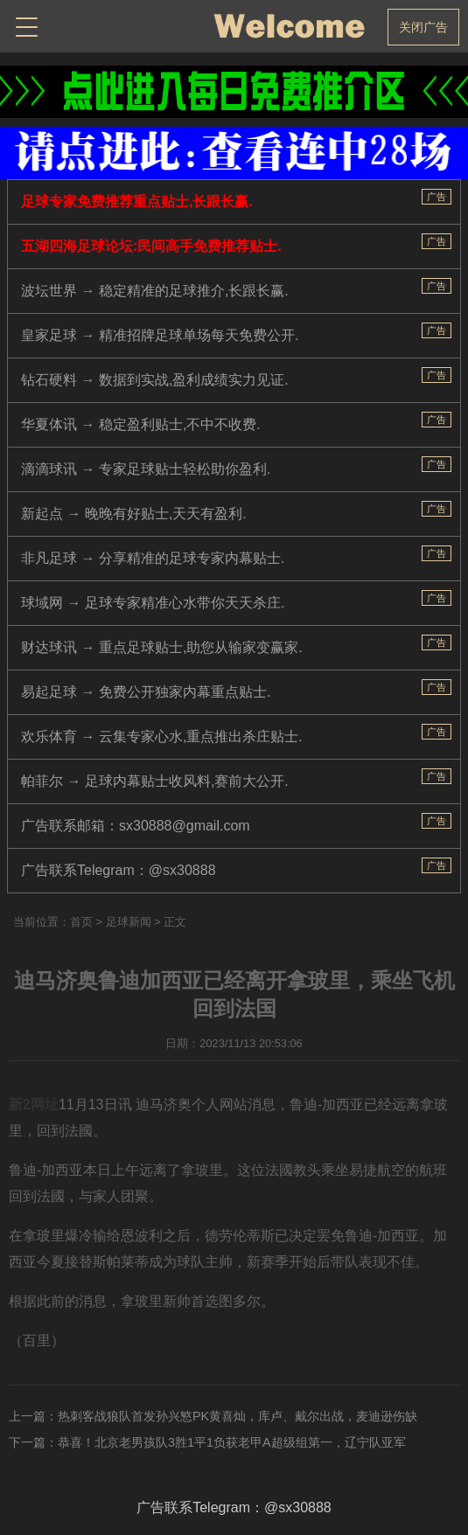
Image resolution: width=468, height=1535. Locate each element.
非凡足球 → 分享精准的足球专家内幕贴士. (152, 558)
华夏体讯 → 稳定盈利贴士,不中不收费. (141, 424)
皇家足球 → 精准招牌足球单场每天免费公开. (159, 335)
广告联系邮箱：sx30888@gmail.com (135, 825)
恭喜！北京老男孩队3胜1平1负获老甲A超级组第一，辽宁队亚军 (232, 1442)
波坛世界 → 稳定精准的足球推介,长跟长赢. (155, 290)
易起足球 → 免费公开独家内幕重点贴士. (145, 691)
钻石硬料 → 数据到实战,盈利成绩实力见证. (155, 379)
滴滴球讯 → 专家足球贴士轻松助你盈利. (145, 469)
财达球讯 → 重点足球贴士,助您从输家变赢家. (162, 647)
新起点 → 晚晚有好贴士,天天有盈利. (134, 513)
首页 (81, 921)
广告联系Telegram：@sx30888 (118, 870)
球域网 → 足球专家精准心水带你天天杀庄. (152, 602)
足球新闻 (128, 921)
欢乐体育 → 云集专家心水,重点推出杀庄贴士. (162, 736)
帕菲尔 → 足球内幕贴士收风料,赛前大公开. (155, 781)
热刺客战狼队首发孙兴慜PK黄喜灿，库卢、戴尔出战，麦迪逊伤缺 (237, 1416)
